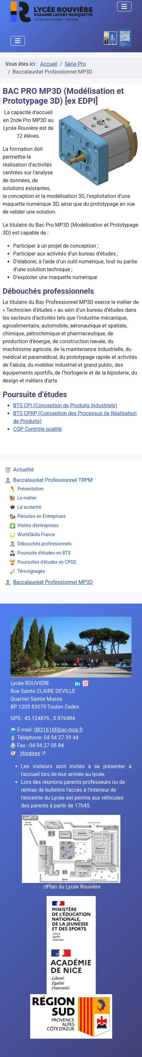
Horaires (32, 753)
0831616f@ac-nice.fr (58, 730)
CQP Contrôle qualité (37, 429)
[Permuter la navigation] (124, 6)
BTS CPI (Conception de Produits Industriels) (65, 405)
